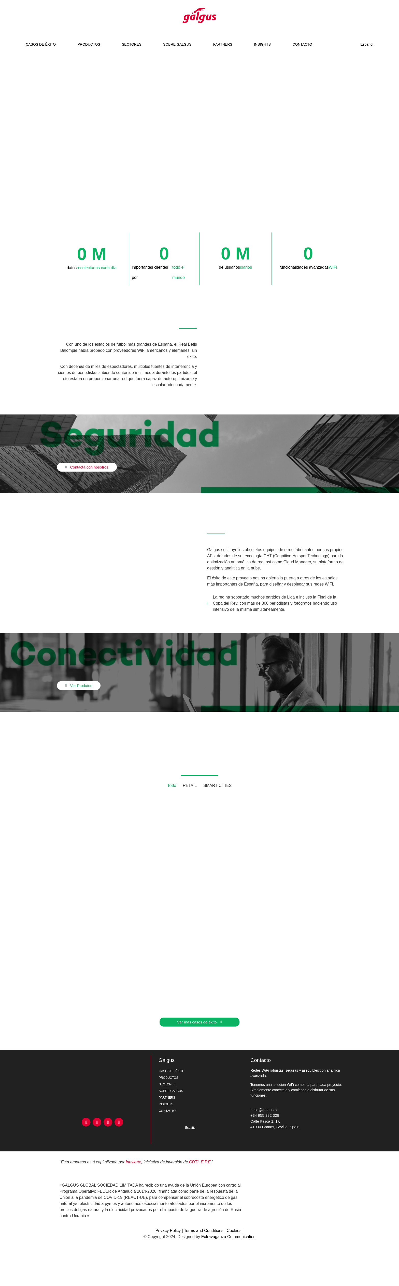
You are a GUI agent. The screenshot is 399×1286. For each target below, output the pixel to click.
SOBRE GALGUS (177, 44)
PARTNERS (222, 44)
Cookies (234, 1230)
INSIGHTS (262, 44)
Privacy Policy (168, 1230)
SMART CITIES (217, 785)
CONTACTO (302, 44)
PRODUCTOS (88, 44)
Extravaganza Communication (228, 1237)
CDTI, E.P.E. (200, 1162)
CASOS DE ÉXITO (41, 44)
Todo (171, 785)
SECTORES (131, 44)
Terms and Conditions (203, 1230)
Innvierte (133, 1162)
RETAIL (190, 785)
